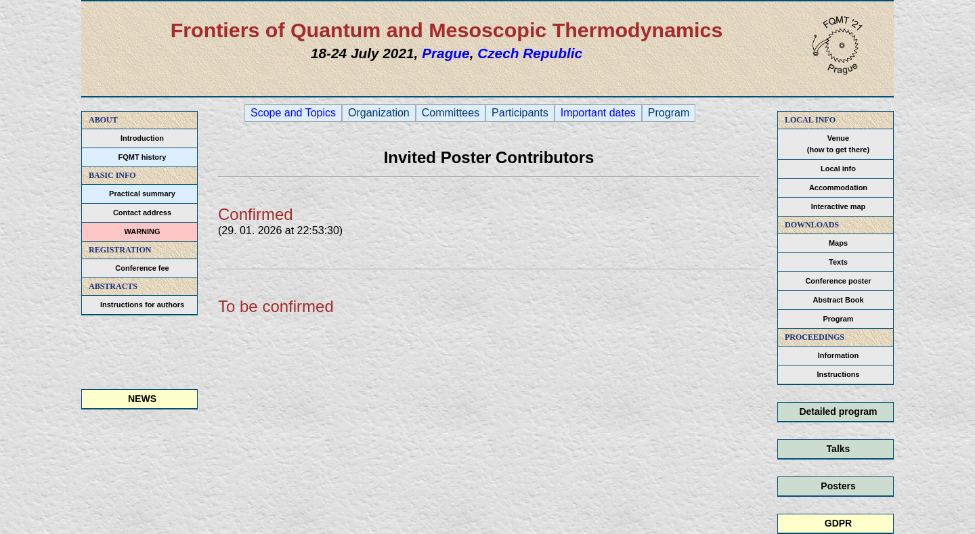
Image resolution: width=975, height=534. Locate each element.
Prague (446, 53)
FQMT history (142, 157)
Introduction (142, 138)
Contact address (142, 212)
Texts (838, 262)
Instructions (838, 374)
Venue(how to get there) (838, 144)
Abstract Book (837, 300)
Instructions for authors (142, 305)
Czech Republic (529, 53)
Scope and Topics (293, 113)
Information (838, 355)
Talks (838, 448)
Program (838, 319)
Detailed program (838, 411)
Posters (838, 486)
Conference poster (838, 281)
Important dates (598, 113)
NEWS (142, 398)
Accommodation (838, 187)
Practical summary (142, 194)
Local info (838, 168)
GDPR (838, 523)
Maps (838, 243)
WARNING (142, 231)
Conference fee (142, 268)
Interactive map (838, 206)
